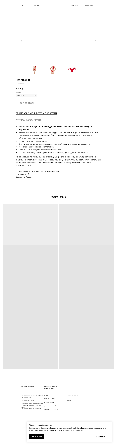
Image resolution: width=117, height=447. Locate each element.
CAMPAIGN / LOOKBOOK (51, 409)
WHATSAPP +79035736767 (29, 400)
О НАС (46, 395)
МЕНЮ (24, 6)
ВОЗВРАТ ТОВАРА (49, 402)
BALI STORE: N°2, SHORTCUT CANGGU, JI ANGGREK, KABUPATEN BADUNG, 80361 (32, 405)
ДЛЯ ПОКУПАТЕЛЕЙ (50, 406)
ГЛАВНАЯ (36, 6)
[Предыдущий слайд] (21, 41)
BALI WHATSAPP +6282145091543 (31, 408)
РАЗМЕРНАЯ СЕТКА (49, 398)
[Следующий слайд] (95, 41)
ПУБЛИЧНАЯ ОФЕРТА (73, 395)
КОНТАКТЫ (70, 398)
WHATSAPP (75, 6)
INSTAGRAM (89, 6)
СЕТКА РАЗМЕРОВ (28, 120)
